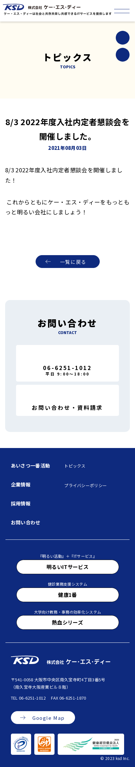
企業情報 (20, 484)
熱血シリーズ (67, 622)
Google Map (48, 717)
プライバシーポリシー (85, 485)
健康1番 (67, 595)
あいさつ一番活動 (30, 465)
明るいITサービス (67, 567)
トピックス (75, 466)
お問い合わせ (25, 522)
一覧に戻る (73, 261)
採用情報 (20, 503)
